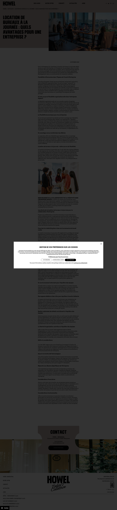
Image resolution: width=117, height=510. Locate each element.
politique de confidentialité (80, 263)
